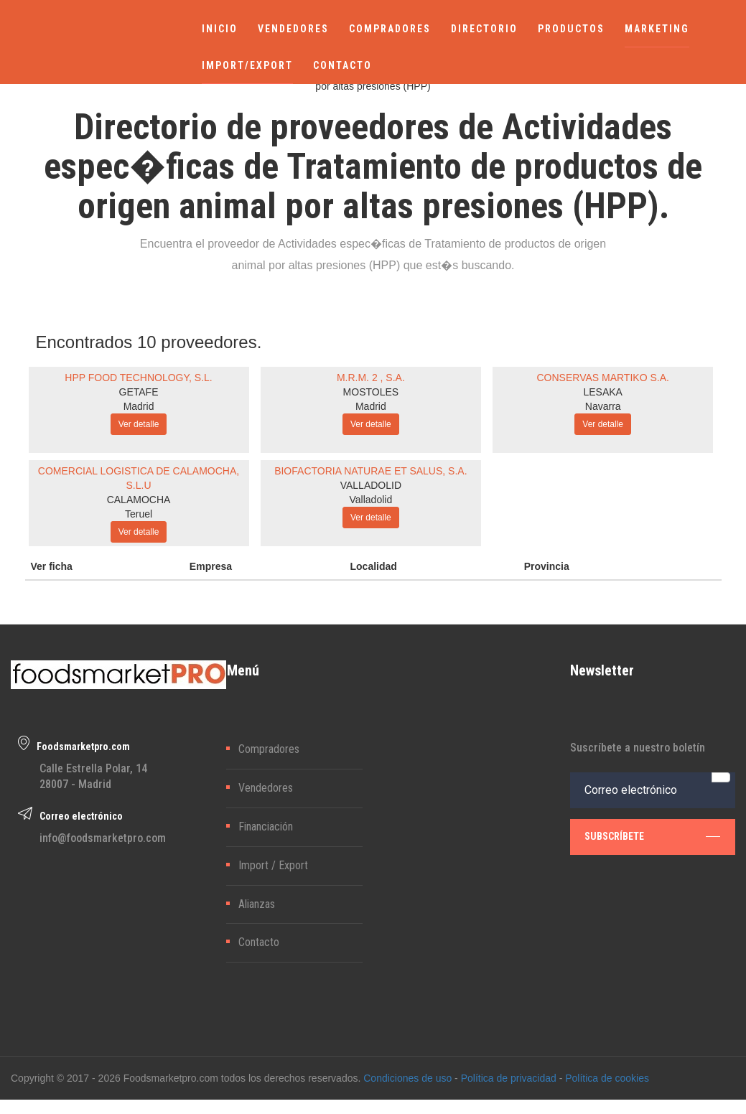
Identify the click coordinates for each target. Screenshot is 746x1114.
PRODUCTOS (571, 28)
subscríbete (652, 836)
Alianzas (256, 904)
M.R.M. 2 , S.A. (371, 377)
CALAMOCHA (139, 499)
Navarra (603, 406)
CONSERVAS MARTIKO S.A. (602, 377)
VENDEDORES (293, 28)
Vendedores (265, 788)
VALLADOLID (370, 485)
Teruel (138, 514)
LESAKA (602, 392)
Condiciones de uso (407, 1078)
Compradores (268, 749)
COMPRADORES (390, 28)
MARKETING (657, 28)
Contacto (258, 942)
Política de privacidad (508, 1078)
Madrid (138, 406)
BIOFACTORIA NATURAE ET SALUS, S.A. (370, 471)
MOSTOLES (371, 392)
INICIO (220, 28)
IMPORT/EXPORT (247, 65)
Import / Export (273, 865)
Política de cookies (607, 1078)
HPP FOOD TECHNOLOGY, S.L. (138, 377)
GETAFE (139, 392)
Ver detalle (138, 424)
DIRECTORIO (484, 28)
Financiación (265, 826)
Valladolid (371, 499)
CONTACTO (342, 65)
